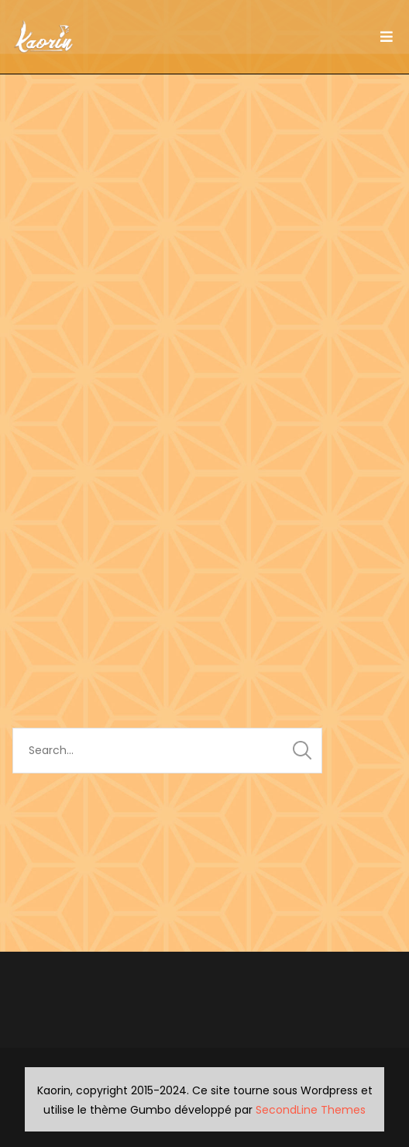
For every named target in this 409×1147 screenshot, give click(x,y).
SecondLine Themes (311, 1110)
